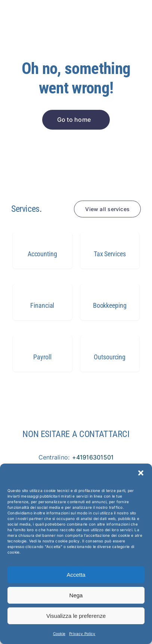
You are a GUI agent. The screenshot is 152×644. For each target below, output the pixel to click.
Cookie (59, 633)
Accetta (75, 575)
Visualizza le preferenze (76, 616)
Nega (76, 595)
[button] (141, 473)
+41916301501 (93, 457)
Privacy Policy (82, 633)
